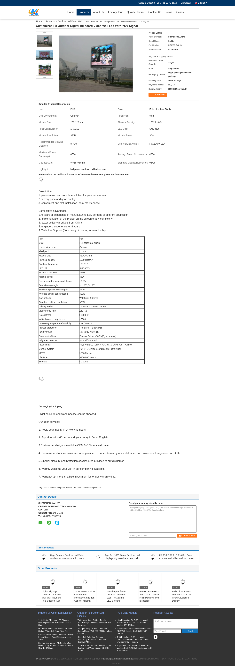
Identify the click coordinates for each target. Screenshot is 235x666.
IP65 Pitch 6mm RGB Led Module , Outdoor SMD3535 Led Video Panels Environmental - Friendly (133, 639)
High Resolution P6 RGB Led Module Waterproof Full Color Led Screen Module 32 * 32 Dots (133, 622)
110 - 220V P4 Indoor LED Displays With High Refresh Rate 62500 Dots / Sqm (54, 622)
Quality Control (135, 12)
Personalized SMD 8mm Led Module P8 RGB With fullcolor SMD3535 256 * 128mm (134, 631)
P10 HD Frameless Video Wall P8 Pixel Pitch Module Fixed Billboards (149, 596)
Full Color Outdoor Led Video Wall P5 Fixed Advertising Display (181, 596)
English (202, 2)
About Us (98, 12)
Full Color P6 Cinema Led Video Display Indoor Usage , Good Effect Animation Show (55, 637)
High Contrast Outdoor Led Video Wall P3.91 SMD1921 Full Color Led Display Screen (68, 558)
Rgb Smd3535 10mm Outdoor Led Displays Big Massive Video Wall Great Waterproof (122, 558)
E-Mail (106, 658)
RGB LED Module (127, 612)
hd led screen (49, 487)
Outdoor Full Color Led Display (90, 614)
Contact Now (187, 535)
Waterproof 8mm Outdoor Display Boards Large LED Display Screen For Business (94, 622)
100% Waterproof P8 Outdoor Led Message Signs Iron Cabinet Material (84, 596)
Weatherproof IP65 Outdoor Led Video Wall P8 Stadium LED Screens (116, 596)
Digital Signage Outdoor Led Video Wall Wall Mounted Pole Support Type (51, 596)
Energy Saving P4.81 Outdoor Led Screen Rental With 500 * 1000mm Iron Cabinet (95, 631)
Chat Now (186, 2)
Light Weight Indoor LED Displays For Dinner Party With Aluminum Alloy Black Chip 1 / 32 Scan (55, 645)
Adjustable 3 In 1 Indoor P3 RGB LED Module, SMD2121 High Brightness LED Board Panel (134, 648)
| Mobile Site (126, 658)
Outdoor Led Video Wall (70, 21)
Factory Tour (115, 12)
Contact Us (154, 12)
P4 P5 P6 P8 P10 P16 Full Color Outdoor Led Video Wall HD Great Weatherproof (176, 558)
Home (70, 12)
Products (84, 12)
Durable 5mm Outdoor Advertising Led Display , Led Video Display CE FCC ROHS (94, 648)
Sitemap (115, 658)
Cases (180, 12)
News (168, 12)
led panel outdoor (64, 487)
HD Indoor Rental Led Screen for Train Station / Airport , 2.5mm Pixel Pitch (55, 630)
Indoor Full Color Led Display (55, 612)
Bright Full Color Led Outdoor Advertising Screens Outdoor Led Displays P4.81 (92, 639)
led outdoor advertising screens (87, 487)
